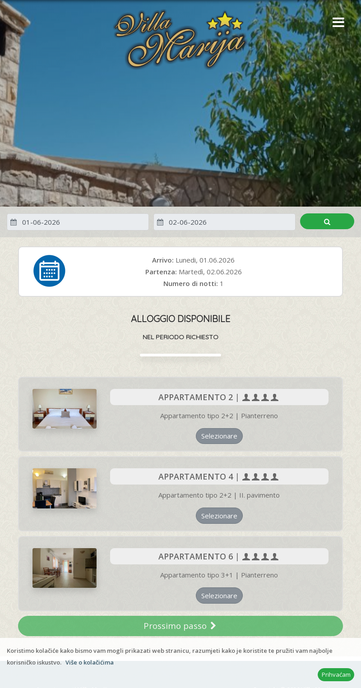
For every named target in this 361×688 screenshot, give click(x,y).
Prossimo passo (180, 625)
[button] (336, 23)
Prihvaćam (336, 674)
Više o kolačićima (89, 662)
